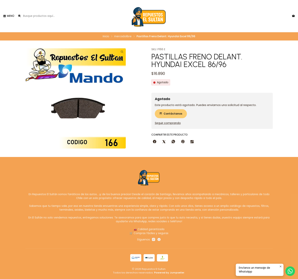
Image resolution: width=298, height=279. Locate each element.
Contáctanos (170, 114)
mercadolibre (123, 36)
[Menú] (8, 16)
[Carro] (293, 16)
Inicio (106, 36)
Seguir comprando (168, 123)
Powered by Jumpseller (169, 272)
